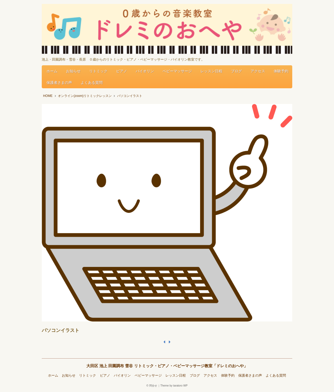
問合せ (153, 385)
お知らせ (73, 71)
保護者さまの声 (59, 82)
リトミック (98, 71)
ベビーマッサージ (177, 71)
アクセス (257, 71)
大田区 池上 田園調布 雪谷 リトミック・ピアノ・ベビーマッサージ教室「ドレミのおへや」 (166, 366)
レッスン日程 (211, 71)
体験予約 (281, 71)
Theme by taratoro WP (174, 385)
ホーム (51, 71)
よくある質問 (92, 82)
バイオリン (145, 71)
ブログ (236, 71)
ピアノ (121, 71)
